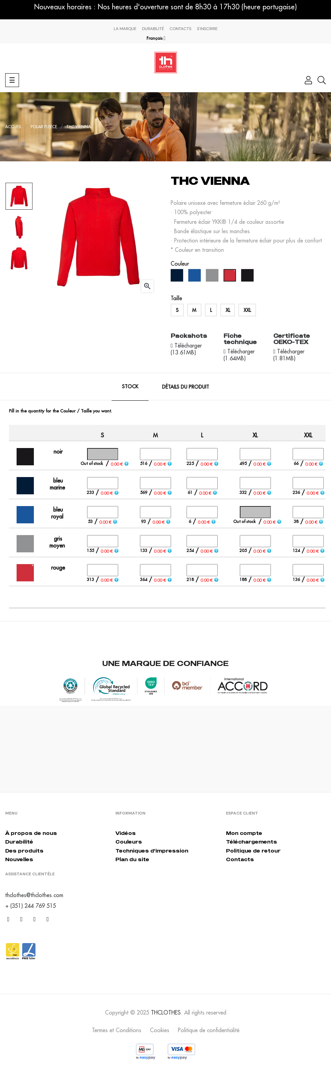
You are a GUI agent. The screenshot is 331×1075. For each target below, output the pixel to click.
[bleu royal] (195, 277)
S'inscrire (207, 28)
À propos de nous (31, 833)
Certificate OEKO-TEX (291, 338)
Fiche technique (240, 338)
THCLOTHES (166, 1012)
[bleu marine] (178, 277)
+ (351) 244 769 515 (30, 905)
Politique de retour (253, 851)
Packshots (189, 335)
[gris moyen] (213, 277)
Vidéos (125, 833)
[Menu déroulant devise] (156, 38)
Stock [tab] (130, 386)
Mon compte (244, 833)
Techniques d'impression (151, 851)
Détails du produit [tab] (185, 387)
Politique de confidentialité (208, 1030)
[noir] (248, 277)
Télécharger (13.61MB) (186, 349)
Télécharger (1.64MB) (239, 355)
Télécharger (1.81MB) (288, 355)
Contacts (180, 28)
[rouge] (231, 277)
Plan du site (132, 859)
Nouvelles (19, 859)
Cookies (159, 1030)
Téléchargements (251, 842)
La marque (125, 28)
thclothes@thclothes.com (34, 895)
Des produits (24, 851)
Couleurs (128, 842)
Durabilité (153, 28)
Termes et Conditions (116, 1030)
